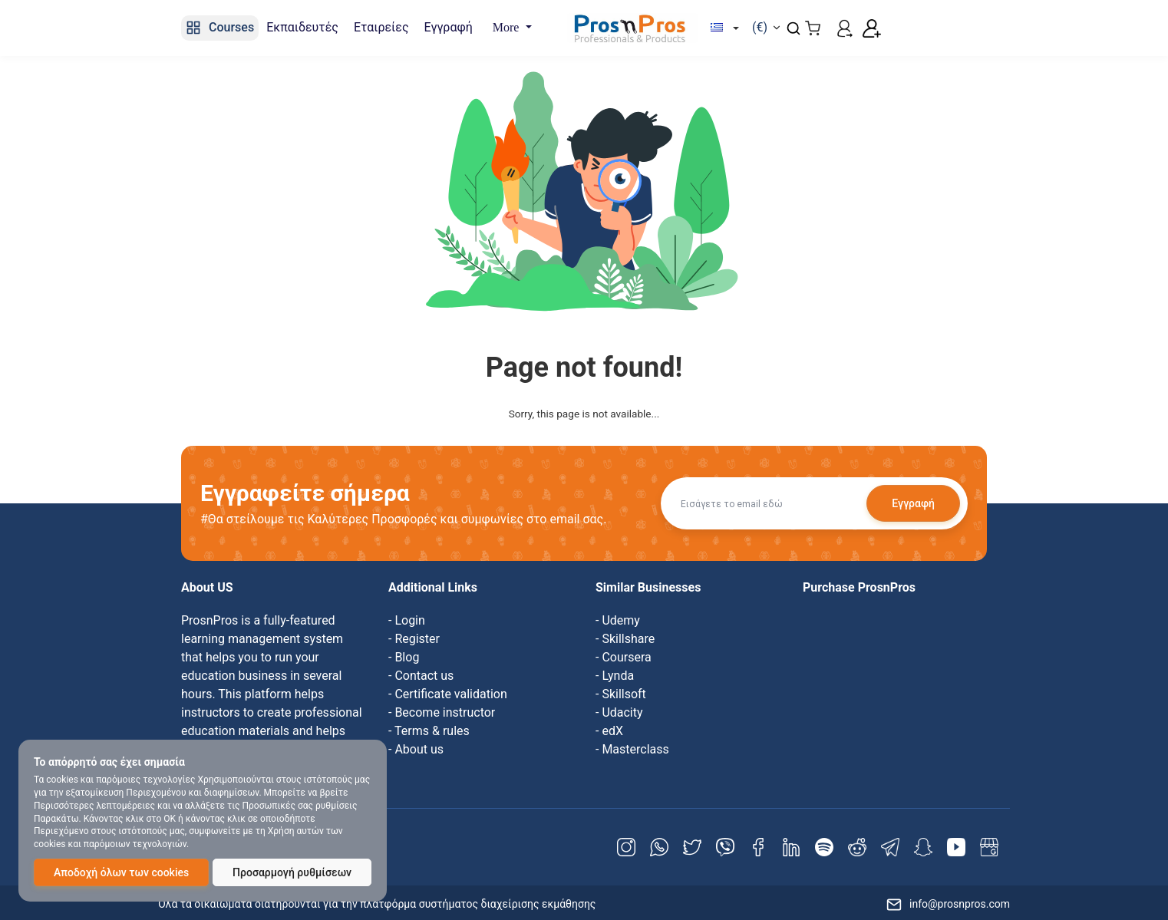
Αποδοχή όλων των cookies (121, 872)
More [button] (508, 27)
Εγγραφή (913, 503)
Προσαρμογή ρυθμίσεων (292, 872)
